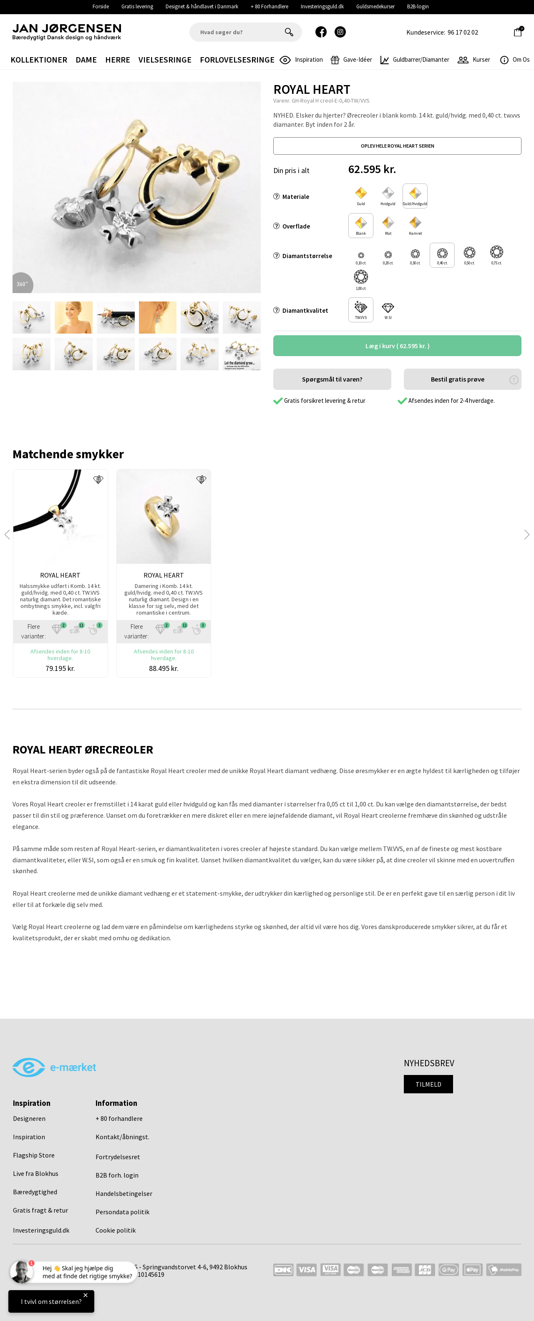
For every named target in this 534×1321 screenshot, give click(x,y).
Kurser (474, 59)
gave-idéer (351, 59)
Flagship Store (34, 1155)
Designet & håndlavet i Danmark (202, 6)
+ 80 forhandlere (119, 1118)
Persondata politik (122, 1212)
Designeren (29, 1118)
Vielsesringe (165, 59)
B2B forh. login (117, 1175)
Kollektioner (38, 59)
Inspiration (29, 1137)
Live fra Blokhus (35, 1173)
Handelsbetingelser (124, 1193)
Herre (117, 59)
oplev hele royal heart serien (397, 146)
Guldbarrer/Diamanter (414, 59)
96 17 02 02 (463, 32)
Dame (86, 59)
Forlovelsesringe (237, 59)
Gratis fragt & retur (40, 1210)
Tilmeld (428, 1084)
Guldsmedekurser (375, 6)
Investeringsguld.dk (322, 6)
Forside (101, 6)
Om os (515, 59)
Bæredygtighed (35, 1192)
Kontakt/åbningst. (122, 1137)
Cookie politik (116, 1230)
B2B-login (418, 6)
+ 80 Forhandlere (269, 6)
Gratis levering (137, 6)
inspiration (301, 59)
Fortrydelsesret (118, 1157)
